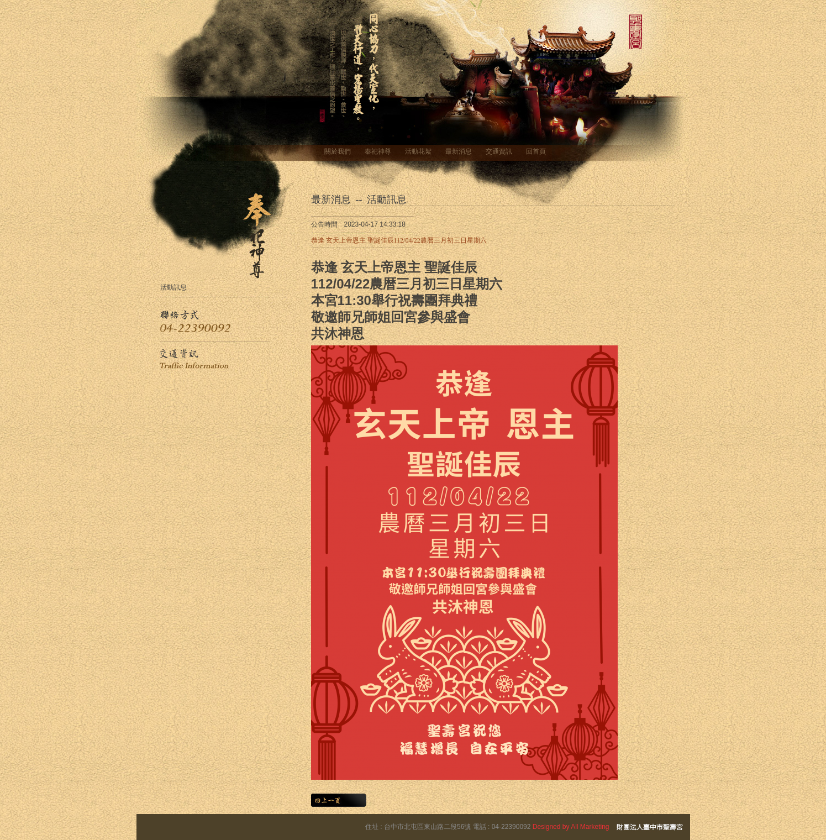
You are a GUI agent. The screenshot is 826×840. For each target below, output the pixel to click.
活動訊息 (173, 287)
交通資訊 (499, 151)
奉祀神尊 (378, 151)
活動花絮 (418, 151)
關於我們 (337, 151)
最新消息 (458, 151)
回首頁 (536, 151)
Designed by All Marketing (571, 827)
